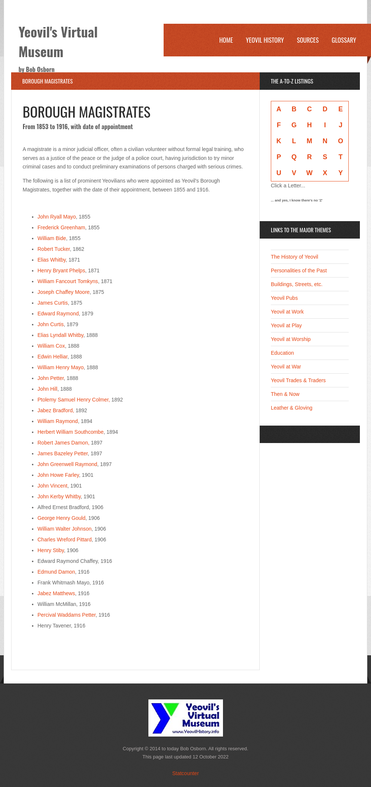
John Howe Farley (58, 475)
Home (226, 40)
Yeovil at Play (286, 325)
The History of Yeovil (294, 257)
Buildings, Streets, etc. (296, 284)
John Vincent (52, 486)
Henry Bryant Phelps (61, 270)
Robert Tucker (53, 249)
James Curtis (52, 303)
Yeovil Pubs (284, 298)
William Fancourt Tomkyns (67, 281)
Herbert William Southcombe (70, 432)
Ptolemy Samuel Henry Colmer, (73, 400)
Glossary (344, 40)
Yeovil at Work (287, 312)
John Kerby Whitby (59, 496)
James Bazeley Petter (62, 453)
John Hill (47, 389)
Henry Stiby (50, 550)
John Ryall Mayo (56, 217)
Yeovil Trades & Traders (298, 380)
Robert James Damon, (63, 443)
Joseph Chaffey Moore (63, 292)
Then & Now (285, 394)
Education (282, 353)
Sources (308, 40)
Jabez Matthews (56, 593)
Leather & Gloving (291, 408)
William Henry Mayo (60, 367)
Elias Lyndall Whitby (60, 335)
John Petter (50, 378)
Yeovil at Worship (291, 339)
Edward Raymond (58, 314)
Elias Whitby (51, 260)
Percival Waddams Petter (66, 615)
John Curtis (50, 324)
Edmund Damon (56, 572)
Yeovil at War (286, 367)
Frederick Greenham (61, 227)
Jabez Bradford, (55, 410)
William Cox (51, 346)
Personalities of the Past (299, 270)
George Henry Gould (61, 518)
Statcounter (185, 773)
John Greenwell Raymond (67, 464)
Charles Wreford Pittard (64, 539)
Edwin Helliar (52, 357)
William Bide (51, 238)
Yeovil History (265, 40)
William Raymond (57, 421)
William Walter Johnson (64, 529)
